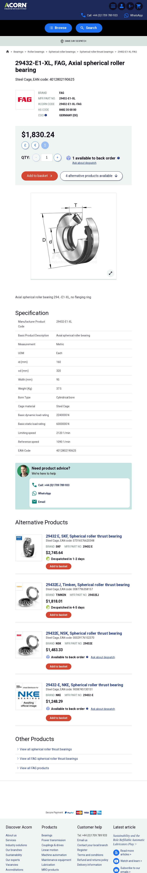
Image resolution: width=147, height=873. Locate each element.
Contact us (116, 862)
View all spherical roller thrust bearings (46, 695)
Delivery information (89, 810)
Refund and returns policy (92, 805)
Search (91, 28)
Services (11, 786)
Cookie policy (77, 859)
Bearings (18, 51)
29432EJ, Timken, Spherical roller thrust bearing (88, 530)
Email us (82, 786)
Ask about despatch (84, 163)
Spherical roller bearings (62, 51)
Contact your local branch (92, 791)
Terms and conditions (90, 800)
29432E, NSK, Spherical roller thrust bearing (84, 579)
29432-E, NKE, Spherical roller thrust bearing (84, 631)
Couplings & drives (53, 791)
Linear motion (50, 796)
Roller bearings (36, 51)
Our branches (14, 796)
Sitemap (48, 859)
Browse (60, 28)
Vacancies (12, 810)
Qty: (25, 157)
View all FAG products (34, 714)
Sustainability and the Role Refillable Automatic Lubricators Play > (129, 786)
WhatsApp (133, 15)
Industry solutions (16, 791)
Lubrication (48, 810)
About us (11, 781)
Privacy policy (61, 859)
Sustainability (14, 800)
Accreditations (14, 815)
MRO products (50, 815)
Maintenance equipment (56, 805)
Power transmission (54, 786)
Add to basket (37, 176)
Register (82, 796)
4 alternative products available (89, 176)
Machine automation (54, 800)
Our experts (13, 805)
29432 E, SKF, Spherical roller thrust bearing (84, 482)
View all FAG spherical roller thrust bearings (49, 705)
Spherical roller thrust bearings (96, 51)
